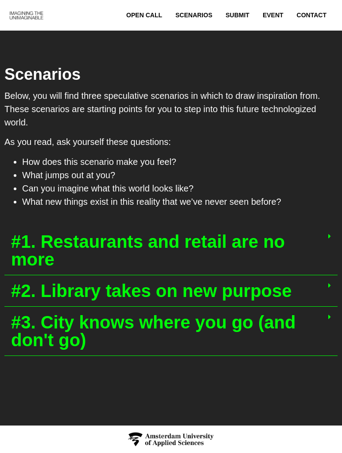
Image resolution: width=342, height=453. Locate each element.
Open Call (144, 15)
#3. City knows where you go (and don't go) (153, 331)
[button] (171, 250)
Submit (237, 15)
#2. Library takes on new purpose (151, 291)
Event (273, 15)
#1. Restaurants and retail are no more (148, 250)
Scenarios (193, 15)
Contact (311, 15)
